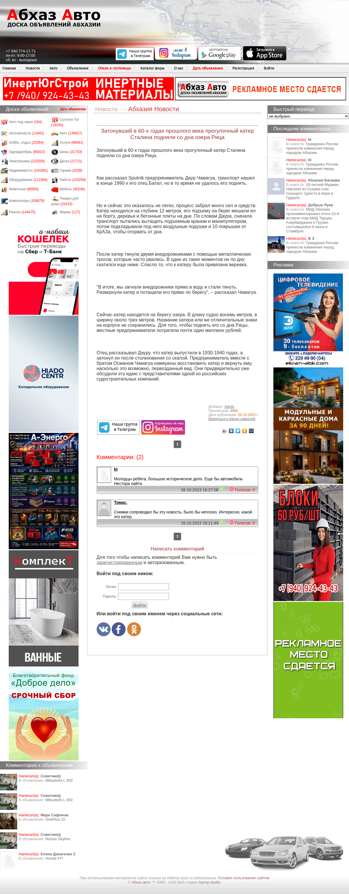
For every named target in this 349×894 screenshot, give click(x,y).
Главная (9, 68)
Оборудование (28, 180)
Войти (269, 68)
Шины (71, 152)
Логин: (111, 586)
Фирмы (70, 212)
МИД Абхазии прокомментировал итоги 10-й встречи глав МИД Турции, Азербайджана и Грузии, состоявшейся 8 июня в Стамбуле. (312, 220)
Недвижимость (28, 170)
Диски (71, 161)
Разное (22, 212)
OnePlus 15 (55, 819)
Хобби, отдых (26, 143)
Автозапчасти (26, 133)
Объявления (77, 68)
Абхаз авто (141, 882)
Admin (229, 407)
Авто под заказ (25, 122)
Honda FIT (54, 858)
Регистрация (243, 68)
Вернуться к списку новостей (232, 419)
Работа (73, 180)
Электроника (27, 161)
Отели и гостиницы (114, 68)
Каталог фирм (152, 68)
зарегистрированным (119, 562)
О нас (178, 68)
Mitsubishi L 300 (58, 780)
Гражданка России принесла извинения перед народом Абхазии (312, 148)
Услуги (71, 143)
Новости (33, 68)
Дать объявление (208, 68)
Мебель (72, 189)
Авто (53, 68)
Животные (24, 189)
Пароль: (110, 596)
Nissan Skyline (57, 839)
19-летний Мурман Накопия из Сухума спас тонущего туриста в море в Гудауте (312, 191)
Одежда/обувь (27, 152)
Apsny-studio (209, 882)
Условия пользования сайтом (243, 878)
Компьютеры (26, 201)
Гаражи (71, 170)
